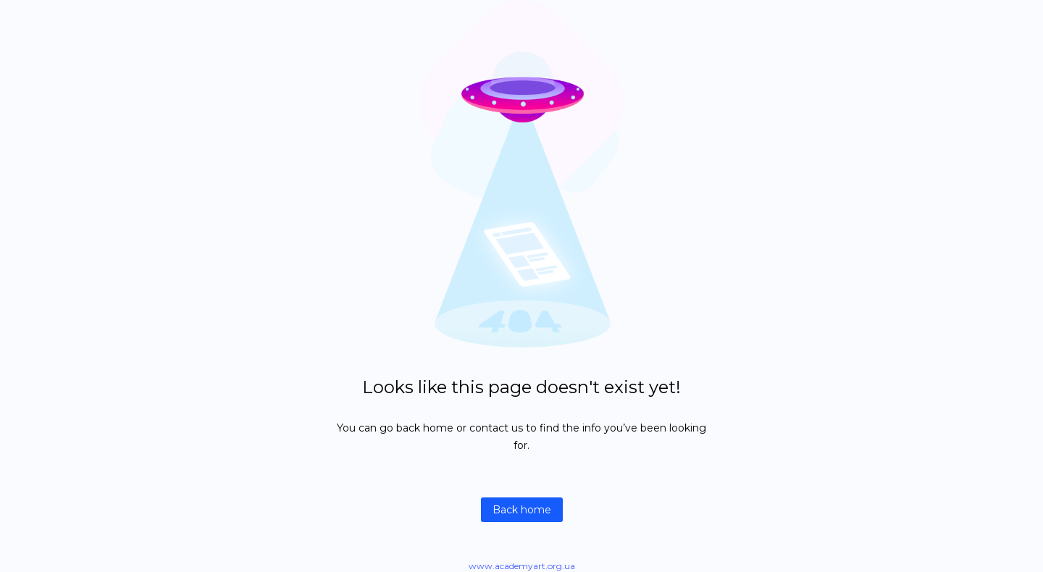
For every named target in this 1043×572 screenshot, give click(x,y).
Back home (522, 509)
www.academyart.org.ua (522, 565)
